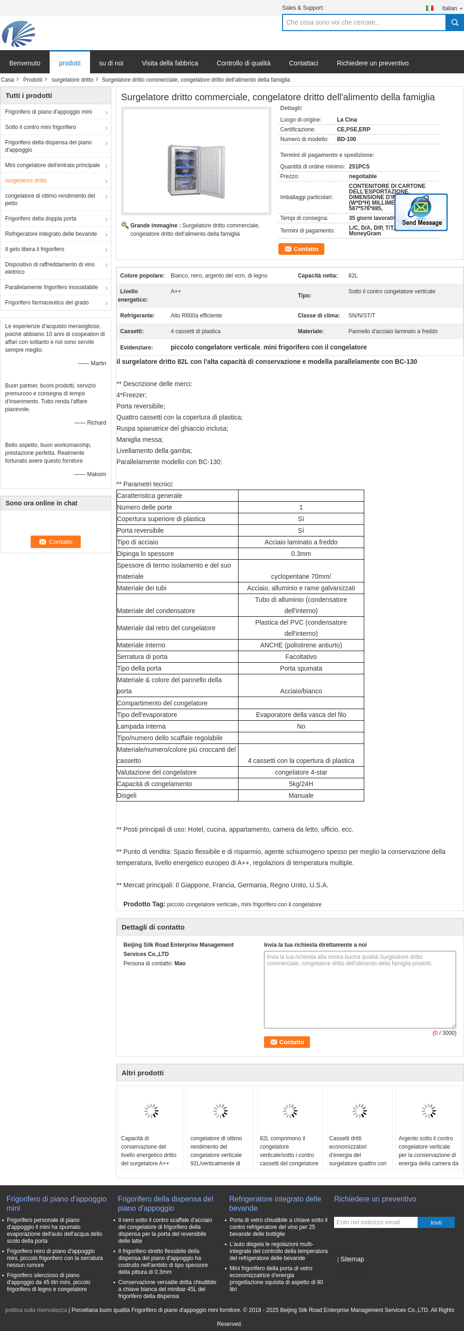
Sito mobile (350, 1270)
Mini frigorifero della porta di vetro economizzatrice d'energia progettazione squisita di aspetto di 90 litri (276, 1278)
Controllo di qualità (244, 63)
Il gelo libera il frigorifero (34, 249)
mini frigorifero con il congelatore (281, 904)
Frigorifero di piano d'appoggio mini (48, 112)
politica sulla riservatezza (36, 1310)
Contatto (306, 249)
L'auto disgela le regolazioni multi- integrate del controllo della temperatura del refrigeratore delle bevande (279, 1251)
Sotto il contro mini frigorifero (40, 127)
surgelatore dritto (72, 80)
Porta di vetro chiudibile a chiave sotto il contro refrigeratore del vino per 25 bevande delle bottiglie (279, 1227)
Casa (7, 80)
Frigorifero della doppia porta (40, 218)
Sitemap (352, 1259)
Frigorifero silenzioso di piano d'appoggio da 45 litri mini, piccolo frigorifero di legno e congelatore (48, 1282)
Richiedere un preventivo (373, 63)
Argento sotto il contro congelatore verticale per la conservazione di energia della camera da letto (428, 1155)
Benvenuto (24, 63)
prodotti (70, 63)
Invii (436, 1222)
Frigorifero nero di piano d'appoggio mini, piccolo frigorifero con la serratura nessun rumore (55, 1258)
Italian (453, 8)
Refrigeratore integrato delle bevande (51, 234)
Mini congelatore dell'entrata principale (52, 165)
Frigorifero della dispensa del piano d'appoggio (48, 146)
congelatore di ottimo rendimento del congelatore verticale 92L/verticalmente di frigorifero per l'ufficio (216, 1155)
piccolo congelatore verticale (202, 904)
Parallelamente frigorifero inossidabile (51, 287)
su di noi (111, 63)
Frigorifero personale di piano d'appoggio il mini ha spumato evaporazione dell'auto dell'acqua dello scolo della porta (54, 1230)
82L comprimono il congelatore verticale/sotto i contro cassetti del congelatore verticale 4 (289, 1155)
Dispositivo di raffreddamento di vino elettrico (50, 268)
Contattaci (303, 63)
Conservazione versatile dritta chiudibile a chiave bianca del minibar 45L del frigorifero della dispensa (167, 1289)
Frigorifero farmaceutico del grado (47, 302)
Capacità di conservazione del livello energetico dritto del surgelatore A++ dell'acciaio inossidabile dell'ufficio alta (150, 1159)
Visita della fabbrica (170, 63)
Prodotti (32, 80)
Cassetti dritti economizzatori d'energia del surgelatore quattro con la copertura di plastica (358, 1155)
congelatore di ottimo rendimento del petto (50, 200)
